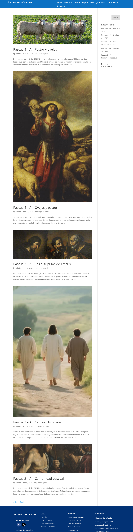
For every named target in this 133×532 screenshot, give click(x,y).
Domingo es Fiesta (98, 3)
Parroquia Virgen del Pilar (104, 522)
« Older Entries (19, 502)
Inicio (59, 3)
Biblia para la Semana (76, 517)
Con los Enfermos (74, 524)
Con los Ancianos (74, 520)
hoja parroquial (41, 53)
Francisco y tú (73, 530)
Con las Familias (74, 527)
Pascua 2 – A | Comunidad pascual (38, 478)
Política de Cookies (24, 530)
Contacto (61, 6)
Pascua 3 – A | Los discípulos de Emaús (42, 264)
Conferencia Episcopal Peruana (106, 528)
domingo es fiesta (42, 212)
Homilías (68, 3)
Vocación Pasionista (48, 527)
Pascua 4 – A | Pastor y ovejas (35, 49)
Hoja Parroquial (81, 3)
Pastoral (112, 3)
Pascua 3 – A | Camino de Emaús (37, 422)
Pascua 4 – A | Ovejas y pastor (35, 207)
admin (18, 53)
